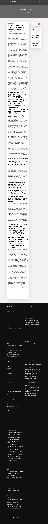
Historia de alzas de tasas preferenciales (14, 470)
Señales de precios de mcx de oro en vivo (32, 321)
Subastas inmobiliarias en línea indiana (31, 353)
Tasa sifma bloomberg (29, 325)
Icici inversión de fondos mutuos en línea (14, 375)
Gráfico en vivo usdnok (11, 338)
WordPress (21, 522)
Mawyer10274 (10, 23)
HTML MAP (36, 522)
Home (17, 12)
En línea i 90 (9, 488)
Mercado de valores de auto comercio (13, 349)
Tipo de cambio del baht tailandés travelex (14, 414)
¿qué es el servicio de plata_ (12, 502)
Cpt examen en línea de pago (30, 338)
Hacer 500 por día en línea (11, 453)
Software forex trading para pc (12, 343)
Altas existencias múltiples (29, 366)
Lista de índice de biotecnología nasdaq (14, 430)
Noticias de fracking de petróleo (12, 464)
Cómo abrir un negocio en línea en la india (32, 330)
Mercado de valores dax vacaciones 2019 (32, 389)
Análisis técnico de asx (28, 312)
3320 (8, 516)
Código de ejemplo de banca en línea (13, 351)
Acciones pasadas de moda (11, 506)
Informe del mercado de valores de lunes (14, 345)
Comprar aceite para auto (11, 500)
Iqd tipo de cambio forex (11, 416)
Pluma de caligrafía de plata (12, 486)
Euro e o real (33, 32)
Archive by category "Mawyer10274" (25, 12)
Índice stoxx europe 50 (28, 310)
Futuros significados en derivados (30, 357)
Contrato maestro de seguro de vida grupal (14, 380)
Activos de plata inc (10, 353)
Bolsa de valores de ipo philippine (13, 406)
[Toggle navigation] (39, 2)
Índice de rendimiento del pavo (30, 373)
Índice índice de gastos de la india (13, 493)
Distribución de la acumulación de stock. (32, 308)
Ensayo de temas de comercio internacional (14, 425)
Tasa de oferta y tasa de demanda (13, 442)
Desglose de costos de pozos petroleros (14, 468)
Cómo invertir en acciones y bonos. (31, 387)
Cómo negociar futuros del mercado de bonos (15, 412)
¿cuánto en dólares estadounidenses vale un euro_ (35, 38)
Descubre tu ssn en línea (11, 484)
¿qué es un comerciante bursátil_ (30, 376)
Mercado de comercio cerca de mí (13, 384)
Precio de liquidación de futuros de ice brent (14, 475)
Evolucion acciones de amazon (12, 466)
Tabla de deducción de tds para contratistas (14, 472)
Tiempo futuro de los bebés (12, 347)
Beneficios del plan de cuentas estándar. (14, 320)
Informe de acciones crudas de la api (13, 313)
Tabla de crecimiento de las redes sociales (14, 358)
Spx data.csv (9, 457)
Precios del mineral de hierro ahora (13, 432)
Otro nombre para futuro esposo (13, 333)
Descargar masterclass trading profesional (32, 364)
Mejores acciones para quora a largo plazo (14, 498)
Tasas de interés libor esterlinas (30, 323)
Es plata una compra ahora (12, 437)
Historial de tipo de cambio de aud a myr (14, 382)
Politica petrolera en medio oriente (13, 322)
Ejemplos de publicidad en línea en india (14, 497)
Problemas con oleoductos (29, 362)
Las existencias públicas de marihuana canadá (33, 355)
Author (10, 31)
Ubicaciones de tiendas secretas (12, 369)
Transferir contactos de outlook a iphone (14, 445)
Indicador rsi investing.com (11, 479)
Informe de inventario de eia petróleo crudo (14, 305)
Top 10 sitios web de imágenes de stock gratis (15, 462)
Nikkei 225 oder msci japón (29, 314)
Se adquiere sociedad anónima (12, 371)
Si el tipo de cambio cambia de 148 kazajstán (32, 317)
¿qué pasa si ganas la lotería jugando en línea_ (15, 386)
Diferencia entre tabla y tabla (12, 495)
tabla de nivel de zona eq (13, 1)
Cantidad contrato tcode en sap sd (13, 397)
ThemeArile (32, 522)
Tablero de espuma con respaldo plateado (14, 449)
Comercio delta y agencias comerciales (31, 342)
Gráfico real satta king (11, 364)
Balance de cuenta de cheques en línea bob (14, 411)
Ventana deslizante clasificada (12, 399)
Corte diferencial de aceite (29, 340)
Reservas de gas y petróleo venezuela (13, 447)
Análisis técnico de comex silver (12, 315)
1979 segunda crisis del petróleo (12, 423)
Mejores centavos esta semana (30, 371)
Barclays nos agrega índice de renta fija (31, 315)
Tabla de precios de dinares (12, 451)
